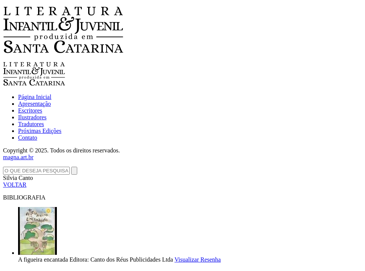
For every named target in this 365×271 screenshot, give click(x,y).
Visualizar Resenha (197, 259)
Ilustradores (32, 117)
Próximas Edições (39, 131)
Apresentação (34, 103)
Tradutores (31, 124)
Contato (27, 137)
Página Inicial (34, 97)
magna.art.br (18, 157)
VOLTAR (14, 184)
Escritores (30, 110)
